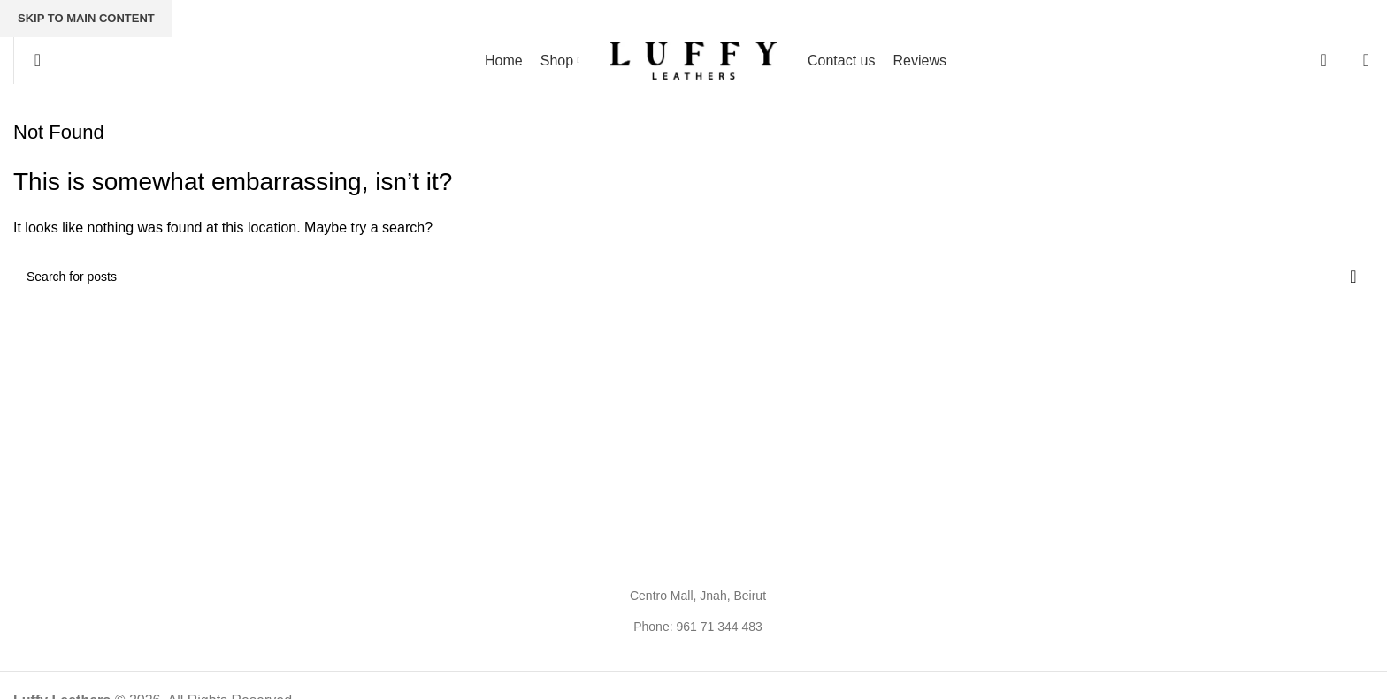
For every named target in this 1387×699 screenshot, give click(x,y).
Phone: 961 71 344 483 (697, 626)
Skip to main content (86, 18)
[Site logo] (693, 59)
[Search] (32, 60)
